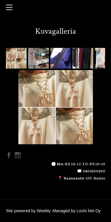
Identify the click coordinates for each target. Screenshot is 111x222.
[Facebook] (9, 155)
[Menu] (10, 7)
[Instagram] (18, 155)
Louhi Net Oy (88, 210)
